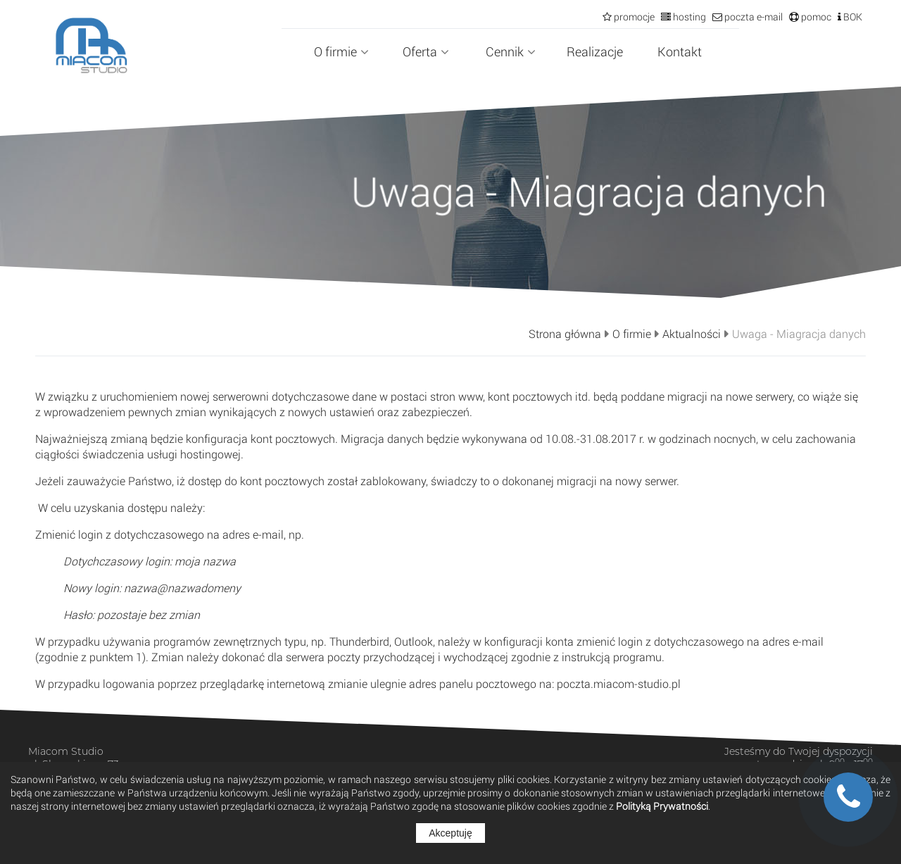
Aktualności (691, 334)
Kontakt (679, 51)
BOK (851, 16)
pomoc (815, 16)
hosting (688, 16)
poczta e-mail (752, 16)
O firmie (341, 51)
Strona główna (565, 334)
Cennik (511, 51)
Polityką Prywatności (662, 806)
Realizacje (595, 51)
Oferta (426, 51)
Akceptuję (450, 833)
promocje (633, 16)
